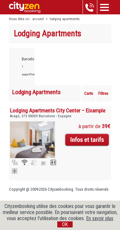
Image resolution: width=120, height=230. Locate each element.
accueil (38, 19)
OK (65, 224)
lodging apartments (65, 19)
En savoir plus (99, 218)
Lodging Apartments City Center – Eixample (57, 110)
